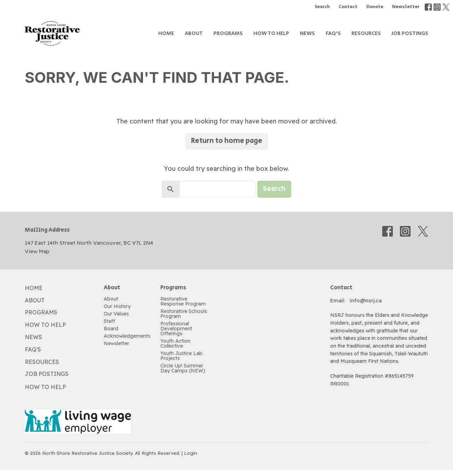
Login (190, 453)
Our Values (116, 314)
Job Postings (409, 33)
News (307, 33)
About (194, 33)
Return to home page (226, 141)
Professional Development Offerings (176, 328)
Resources (366, 33)
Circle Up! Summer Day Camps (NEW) (182, 368)
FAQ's (333, 33)
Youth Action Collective (175, 343)
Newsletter (405, 7)
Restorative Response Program (183, 301)
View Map (37, 251)
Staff (109, 321)
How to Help (271, 33)
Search (322, 7)
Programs (228, 33)
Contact (348, 7)
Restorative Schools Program (183, 313)
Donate (374, 7)
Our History (117, 306)
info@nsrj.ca (366, 300)
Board (111, 328)
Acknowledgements (127, 336)
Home (166, 33)
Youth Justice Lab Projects (181, 355)
